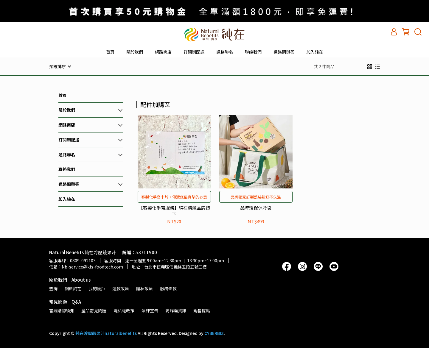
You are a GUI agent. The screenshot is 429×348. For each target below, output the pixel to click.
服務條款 (168, 288)
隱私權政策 (124, 310)
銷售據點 (201, 310)
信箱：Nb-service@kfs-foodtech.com (86, 266)
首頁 (110, 52)
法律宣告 (150, 310)
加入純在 (314, 52)
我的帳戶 (96, 288)
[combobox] (147, 103)
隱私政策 (144, 288)
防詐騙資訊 (175, 310)
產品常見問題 (93, 310)
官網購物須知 (61, 310)
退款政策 (120, 288)
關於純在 (73, 288)
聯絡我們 (253, 52)
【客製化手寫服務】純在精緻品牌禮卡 (174, 210)
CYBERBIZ (214, 333)
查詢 (53, 288)
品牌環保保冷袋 (255, 207)
